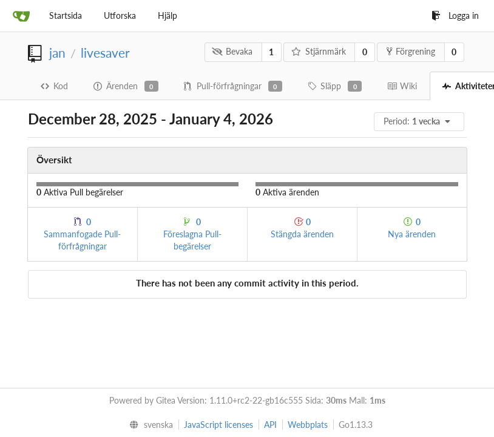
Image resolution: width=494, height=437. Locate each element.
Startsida (65, 15)
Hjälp (167, 15)
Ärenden (125, 86)
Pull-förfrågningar (233, 86)
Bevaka (232, 51)
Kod (54, 86)
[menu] (420, 121)
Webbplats (308, 424)
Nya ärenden (412, 228)
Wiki (402, 86)
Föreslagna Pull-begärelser (192, 234)
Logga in (455, 15)
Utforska (120, 15)
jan (57, 52)
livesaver (105, 52)
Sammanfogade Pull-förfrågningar (82, 234)
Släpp (335, 86)
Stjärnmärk (318, 51)
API (270, 424)
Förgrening (411, 51)
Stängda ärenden (302, 228)
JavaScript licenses (218, 424)
